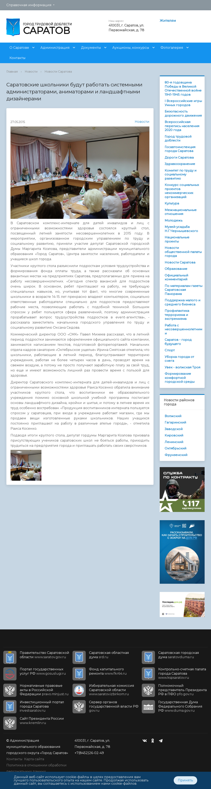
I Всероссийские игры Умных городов (183, 103)
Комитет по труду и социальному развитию (180, 174)
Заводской (174, 429)
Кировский (174, 435)
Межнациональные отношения (181, 212)
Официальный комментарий (176, 277)
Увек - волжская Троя (182, 367)
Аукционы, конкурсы (130, 48)
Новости (31, 71)
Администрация (55, 48)
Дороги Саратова (179, 157)
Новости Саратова (58, 71)
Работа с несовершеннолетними (183, 329)
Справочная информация (29, 5)
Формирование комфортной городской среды (180, 378)
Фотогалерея (172, 48)
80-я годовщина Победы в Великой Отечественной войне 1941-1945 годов (183, 88)
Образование (176, 269)
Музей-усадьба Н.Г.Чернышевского (181, 229)
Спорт (170, 350)
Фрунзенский (176, 455)
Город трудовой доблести (178, 139)
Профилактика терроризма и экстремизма (177, 315)
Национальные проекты (177, 239)
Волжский (173, 416)
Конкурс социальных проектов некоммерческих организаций (182, 191)
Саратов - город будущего (178, 342)
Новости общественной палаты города (183, 252)
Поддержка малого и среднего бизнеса (182, 302)
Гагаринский (175, 422)
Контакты (17, 58)
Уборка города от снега (179, 359)
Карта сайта (34, 759)
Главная (12, 71)
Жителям (168, 21)
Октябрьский (175, 448)
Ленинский (174, 442)
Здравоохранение (180, 164)
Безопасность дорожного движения (183, 113)
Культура (172, 203)
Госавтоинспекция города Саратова (180, 149)
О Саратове (19, 48)
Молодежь (173, 220)
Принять (185, 780)
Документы (91, 48)
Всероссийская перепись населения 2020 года (182, 126)
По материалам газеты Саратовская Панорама (183, 290)
